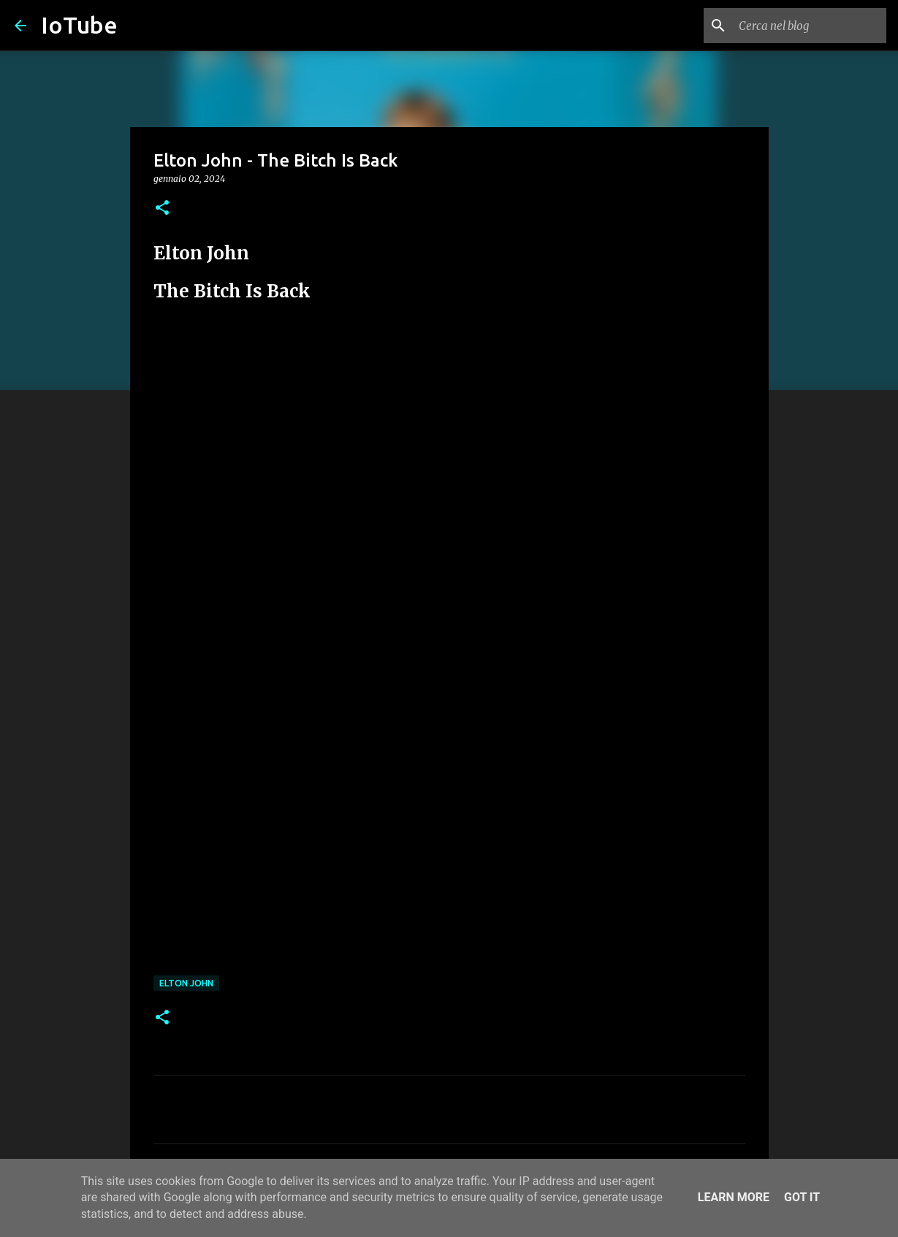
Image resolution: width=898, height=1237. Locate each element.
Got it (802, 1197)
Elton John (186, 983)
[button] (162, 208)
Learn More (733, 1197)
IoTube (79, 25)
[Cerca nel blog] (809, 25)
